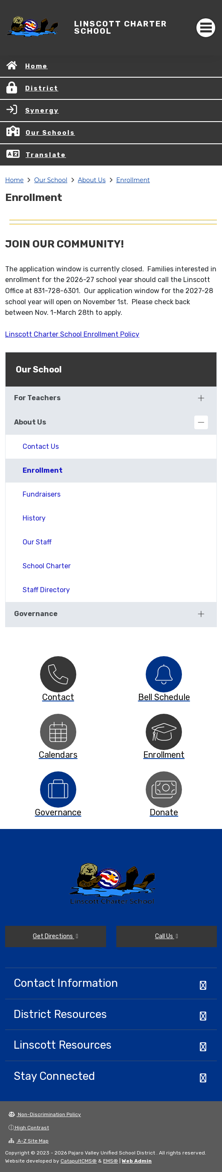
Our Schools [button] (50, 133)
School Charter (47, 566)
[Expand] (201, 398)
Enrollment (133, 180)
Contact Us (41, 446)
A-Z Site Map (29, 1141)
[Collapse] (201, 422)
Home (36, 66)
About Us (92, 180)
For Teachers (37, 398)
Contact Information (66, 983)
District (41, 88)
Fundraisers (42, 494)
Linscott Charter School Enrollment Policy (72, 334)
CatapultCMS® (79, 1161)
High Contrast (32, 1128)
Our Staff (37, 542)
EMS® (110, 1161)
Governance (36, 614)
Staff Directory (46, 590)
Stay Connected (54, 1076)
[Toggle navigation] (206, 28)
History (34, 518)
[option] (58, 674)
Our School (50, 180)
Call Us (166, 936)
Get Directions (55, 936)
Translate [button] (46, 155)
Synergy (42, 110)
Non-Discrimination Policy (45, 1114)
